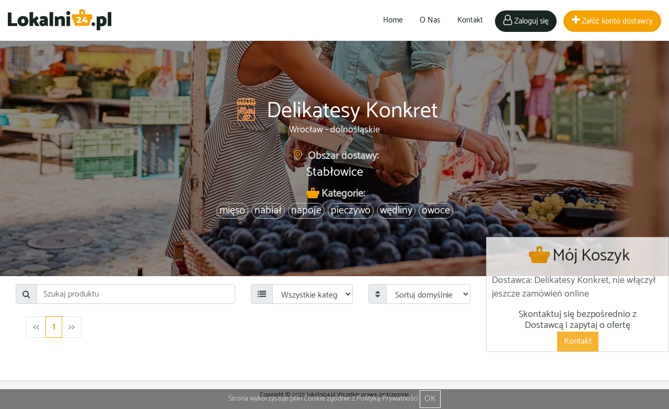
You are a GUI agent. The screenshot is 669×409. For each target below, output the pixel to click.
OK (430, 399)
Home (392, 20)
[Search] (136, 294)
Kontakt (470, 20)
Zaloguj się (525, 21)
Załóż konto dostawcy (612, 21)
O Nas (430, 20)
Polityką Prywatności (387, 399)
